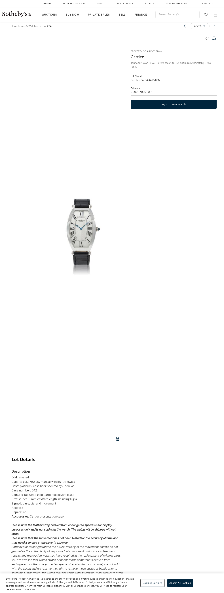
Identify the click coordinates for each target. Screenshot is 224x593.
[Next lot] (214, 26)
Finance (140, 14)
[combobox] (177, 14)
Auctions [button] (49, 14)
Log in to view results (174, 104)
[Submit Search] (195, 14)
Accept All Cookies (180, 582)
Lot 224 (47, 26)
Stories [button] (149, 3)
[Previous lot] (184, 26)
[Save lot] (207, 38)
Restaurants (125, 3)
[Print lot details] (214, 38)
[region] (112, 583)
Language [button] (207, 3)
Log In (47, 3)
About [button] (101, 3)
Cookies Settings (152, 582)
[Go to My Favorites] (206, 14)
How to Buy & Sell (177, 3)
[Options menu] (200, 26)
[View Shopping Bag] (215, 14)
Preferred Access (74, 3)
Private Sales (99, 14)
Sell (122, 14)
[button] (81, 233)
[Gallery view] (117, 438)
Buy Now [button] (72, 14)
